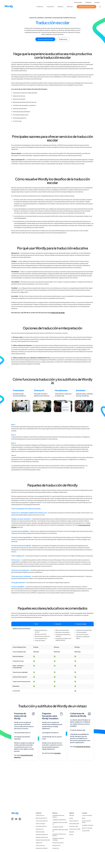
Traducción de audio (40, 823)
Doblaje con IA (39, 842)
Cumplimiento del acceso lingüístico (58, 816)
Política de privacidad (74, 823)
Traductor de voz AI (40, 845)
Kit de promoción (56, 845)
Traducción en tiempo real (42, 820)
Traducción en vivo (40, 815)
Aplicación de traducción (41, 818)
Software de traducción (41, 826)
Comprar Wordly (86, 830)
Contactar (88, 2)
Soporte (71, 834)
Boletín (83, 818)
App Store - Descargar (87, 828)
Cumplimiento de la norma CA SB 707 (59, 823)
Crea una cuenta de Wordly (86, 821)
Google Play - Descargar (87, 825)
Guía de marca (55, 848)
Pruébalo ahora (63, 39)
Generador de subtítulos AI (42, 834)
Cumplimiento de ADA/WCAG (59, 819)
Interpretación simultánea (41, 848)
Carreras (71, 818)
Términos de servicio (74, 820)
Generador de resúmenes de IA (43, 840)
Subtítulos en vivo (40, 829)
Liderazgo (71, 815)
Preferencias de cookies (74, 829)
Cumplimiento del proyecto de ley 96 (60, 830)
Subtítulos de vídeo (40, 831)
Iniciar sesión (78, 2)
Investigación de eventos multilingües (58, 839)
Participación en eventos (58, 842)
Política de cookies (73, 826)
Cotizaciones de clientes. (82, 746)
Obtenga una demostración (86, 6)
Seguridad (71, 831)
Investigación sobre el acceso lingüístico (59, 834)
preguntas (57, 753)
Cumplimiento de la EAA (57, 826)
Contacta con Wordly (87, 815)
